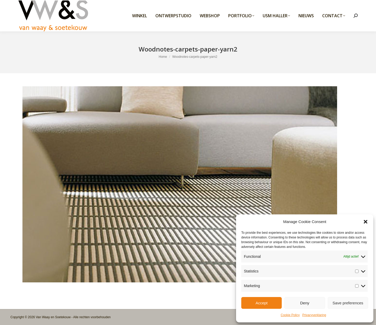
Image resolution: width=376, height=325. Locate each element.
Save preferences (348, 303)
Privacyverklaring (314, 315)
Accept (262, 303)
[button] (365, 221)
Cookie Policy (290, 315)
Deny (304, 303)
